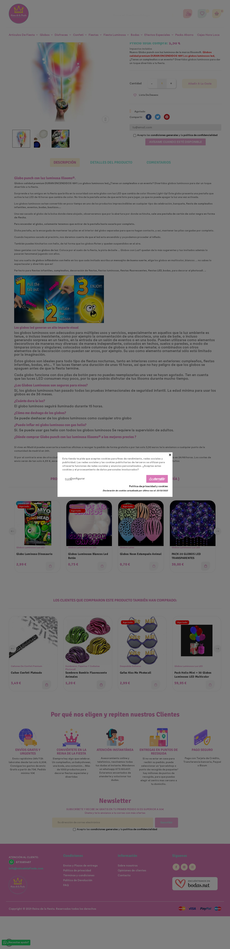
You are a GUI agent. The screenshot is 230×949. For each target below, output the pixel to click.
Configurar (75, 478)
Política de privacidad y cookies (148, 486)
